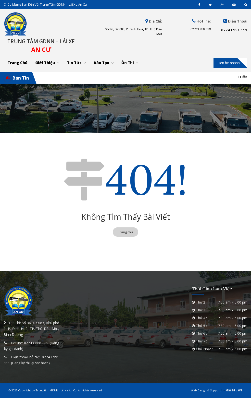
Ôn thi (127, 62)
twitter (210, 4)
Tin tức (74, 62)
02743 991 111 (234, 29)
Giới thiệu (45, 62)
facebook (199, 4)
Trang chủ (17, 62)
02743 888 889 (36, 342)
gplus (222, 4)
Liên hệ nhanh (228, 62)
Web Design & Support (206, 390)
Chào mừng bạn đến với (45, 4)
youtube (234, 4)
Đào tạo (101, 62)
